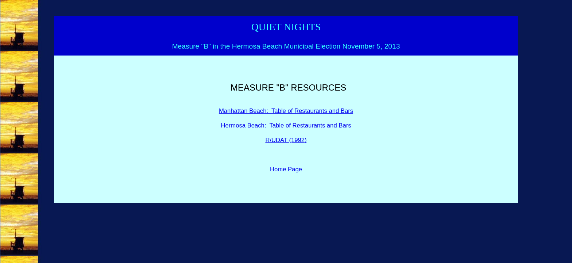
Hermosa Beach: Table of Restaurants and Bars (286, 125)
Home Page (286, 169)
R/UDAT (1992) (285, 140)
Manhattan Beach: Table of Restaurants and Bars (286, 110)
